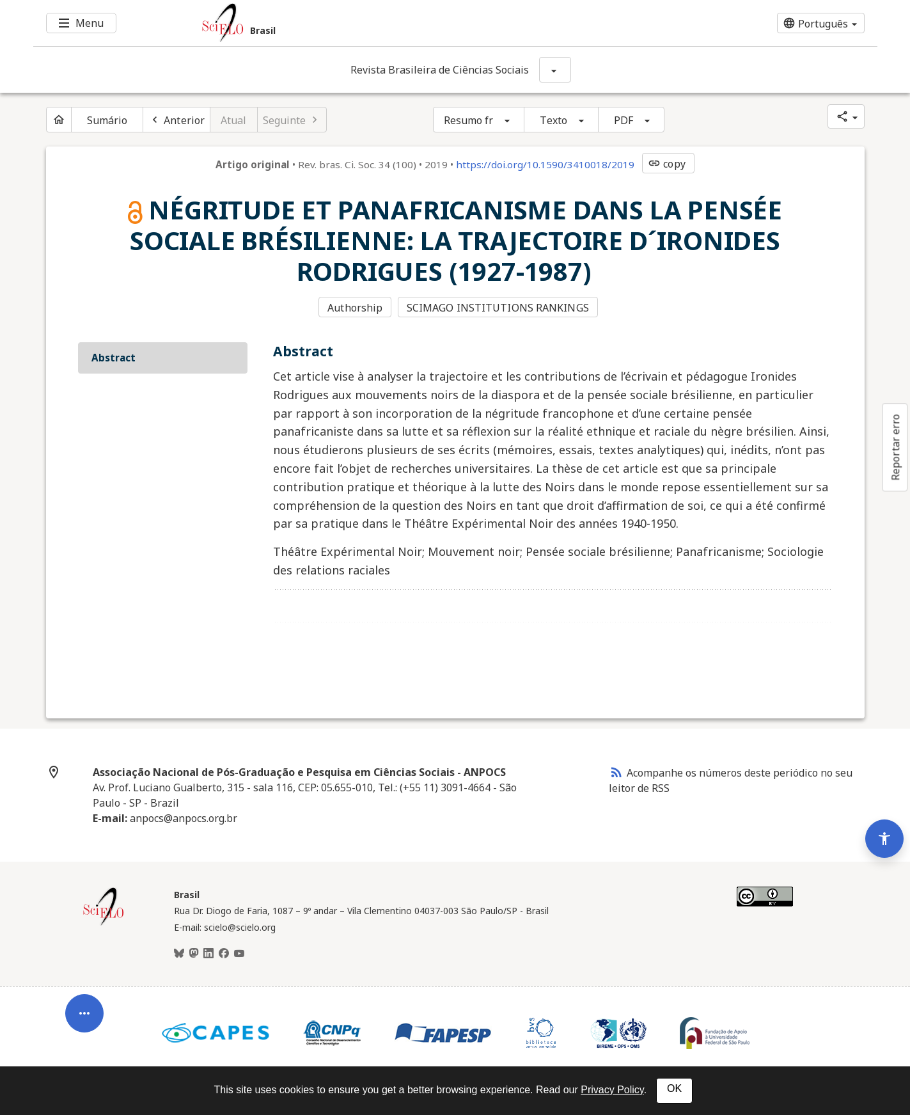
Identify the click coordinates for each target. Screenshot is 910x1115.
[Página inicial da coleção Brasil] (103, 924)
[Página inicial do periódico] (59, 119)
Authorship (354, 308)
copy (666, 164)
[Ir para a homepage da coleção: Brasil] (385, 23)
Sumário (107, 120)
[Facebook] (224, 954)
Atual (234, 120)
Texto (553, 120)
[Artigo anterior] (176, 119)
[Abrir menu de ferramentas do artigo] (84, 1018)
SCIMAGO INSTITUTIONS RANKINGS (498, 308)
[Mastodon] (193, 954)
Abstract (113, 357)
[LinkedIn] (208, 954)
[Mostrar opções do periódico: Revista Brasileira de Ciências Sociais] (555, 70)
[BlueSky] (179, 954)
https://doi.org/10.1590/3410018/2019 (545, 164)
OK (674, 1088)
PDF (623, 120)
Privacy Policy (612, 1089)
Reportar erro (895, 447)
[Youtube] (239, 954)
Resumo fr (469, 120)
